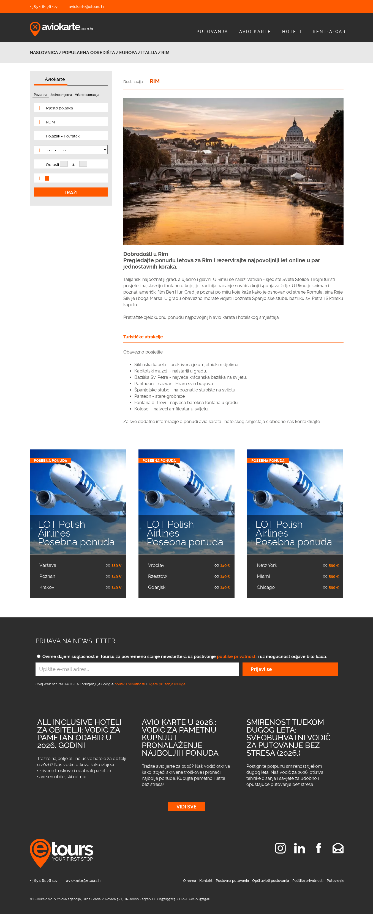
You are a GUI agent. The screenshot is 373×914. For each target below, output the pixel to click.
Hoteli (292, 31)
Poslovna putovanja (232, 881)
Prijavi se (261, 669)
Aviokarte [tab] (55, 79)
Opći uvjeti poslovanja (270, 881)
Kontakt (206, 881)
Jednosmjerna (61, 95)
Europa (128, 52)
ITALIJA (149, 52)
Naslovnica (44, 52)
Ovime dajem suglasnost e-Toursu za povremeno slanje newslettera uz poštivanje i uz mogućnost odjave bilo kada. (184, 656)
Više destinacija (87, 95)
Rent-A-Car (329, 31)
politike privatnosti (237, 656)
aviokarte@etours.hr (87, 6)
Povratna (40, 95)
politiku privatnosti (130, 684)
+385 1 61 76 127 (44, 6)
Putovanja (212, 31)
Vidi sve (186, 807)
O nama (189, 881)
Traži (71, 192)
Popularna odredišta (88, 52)
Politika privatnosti (307, 881)
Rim (165, 52)
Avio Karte (255, 31)
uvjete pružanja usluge (167, 684)
